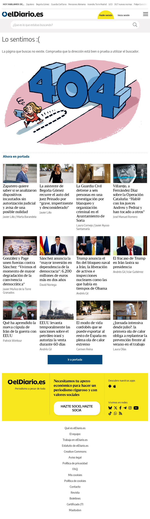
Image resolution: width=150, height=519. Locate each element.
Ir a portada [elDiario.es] (75, 359)
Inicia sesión (123, 15)
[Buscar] (134, 25)
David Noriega (48, 284)
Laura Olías (119, 349)
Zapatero (30, 4)
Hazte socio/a (105, 15)
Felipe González (140, 4)
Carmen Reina (84, 349)
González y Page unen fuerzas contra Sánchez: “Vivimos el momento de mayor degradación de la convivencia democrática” (19, 271)
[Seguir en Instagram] (130, 408)
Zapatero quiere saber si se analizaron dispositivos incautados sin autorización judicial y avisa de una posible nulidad (20, 199)
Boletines (75, 498)
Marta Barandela (26, 216)
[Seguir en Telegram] (125, 408)
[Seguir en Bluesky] (110, 408)
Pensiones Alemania (77, 4)
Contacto (75, 486)
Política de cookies (75, 480)
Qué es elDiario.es (75, 428)
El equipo (75, 434)
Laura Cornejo (84, 225)
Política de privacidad (75, 463)
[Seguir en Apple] (114, 386)
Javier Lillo (9, 216)
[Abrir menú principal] (145, 14)
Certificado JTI (75, 504)
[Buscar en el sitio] (71, 25)
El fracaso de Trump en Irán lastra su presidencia (129, 262)
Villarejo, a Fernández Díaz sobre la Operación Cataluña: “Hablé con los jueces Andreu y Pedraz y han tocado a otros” (129, 199)
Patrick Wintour (12, 340)
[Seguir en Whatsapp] (115, 413)
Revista (75, 492)
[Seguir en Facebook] (120, 408)
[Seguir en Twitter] (115, 408)
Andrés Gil (82, 293)
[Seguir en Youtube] (136, 408)
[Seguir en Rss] (120, 413)
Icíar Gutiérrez (135, 271)
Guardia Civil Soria (58, 4)
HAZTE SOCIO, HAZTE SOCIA (77, 408)
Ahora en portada (16, 156)
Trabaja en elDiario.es (75, 439)
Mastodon (75, 510)
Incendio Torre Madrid (97, 4)
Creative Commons (75, 451)
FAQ (75, 469)
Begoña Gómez (42, 4)
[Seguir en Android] (109, 386)
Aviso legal (75, 457)
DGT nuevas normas (123, 4)
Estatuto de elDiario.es (75, 445)
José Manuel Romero (125, 216)
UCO (110, 4)
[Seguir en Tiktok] (110, 413)
